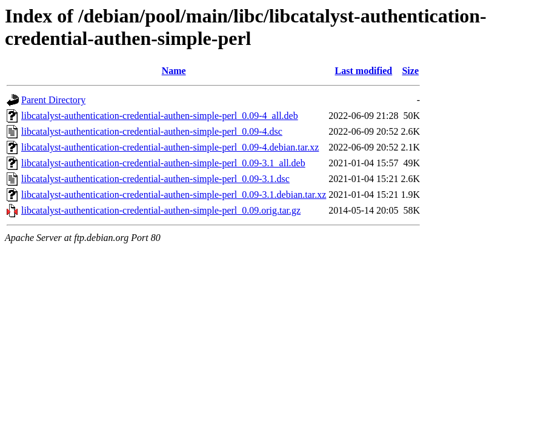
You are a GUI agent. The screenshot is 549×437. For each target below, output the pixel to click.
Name (174, 71)
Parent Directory (53, 100)
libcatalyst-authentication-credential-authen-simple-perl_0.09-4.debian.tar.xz (170, 147)
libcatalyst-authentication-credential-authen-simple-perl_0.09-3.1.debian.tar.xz (173, 194)
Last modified (364, 71)
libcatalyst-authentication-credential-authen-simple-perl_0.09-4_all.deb (159, 115)
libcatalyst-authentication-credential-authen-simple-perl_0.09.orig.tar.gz (161, 210)
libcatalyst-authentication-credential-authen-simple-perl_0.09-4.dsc (151, 131)
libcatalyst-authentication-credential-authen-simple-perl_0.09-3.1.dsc (155, 179)
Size (410, 71)
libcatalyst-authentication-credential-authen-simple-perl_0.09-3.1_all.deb (163, 163)
